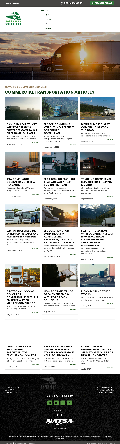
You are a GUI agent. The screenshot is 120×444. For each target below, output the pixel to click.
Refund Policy (31, 435)
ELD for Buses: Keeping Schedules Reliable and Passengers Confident (22, 225)
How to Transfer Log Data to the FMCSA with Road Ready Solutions (59, 288)
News (94, 15)
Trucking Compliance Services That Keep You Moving (97, 174)
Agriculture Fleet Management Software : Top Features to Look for (21, 343)
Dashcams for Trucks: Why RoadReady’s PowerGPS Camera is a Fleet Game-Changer (22, 121)
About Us (84, 15)
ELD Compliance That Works (95, 285)
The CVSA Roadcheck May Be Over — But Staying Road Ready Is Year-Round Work (59, 343)
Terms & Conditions (20, 435)
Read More (35, 134)
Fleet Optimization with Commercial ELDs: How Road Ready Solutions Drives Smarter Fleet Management (97, 230)
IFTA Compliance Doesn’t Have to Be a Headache (21, 174)
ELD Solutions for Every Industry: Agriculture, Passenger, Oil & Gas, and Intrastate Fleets (59, 228)
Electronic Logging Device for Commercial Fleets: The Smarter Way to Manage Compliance (22, 289)
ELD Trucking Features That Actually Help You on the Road (59, 174)
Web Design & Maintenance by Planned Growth (100, 438)
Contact (105, 15)
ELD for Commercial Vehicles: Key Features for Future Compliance (59, 121)
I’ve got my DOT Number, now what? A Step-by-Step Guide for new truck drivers (97, 343)
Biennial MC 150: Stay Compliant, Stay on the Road (95, 119)
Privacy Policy (9, 435)
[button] (62, 15)
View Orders (12, 3)
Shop (74, 15)
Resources (62, 15)
